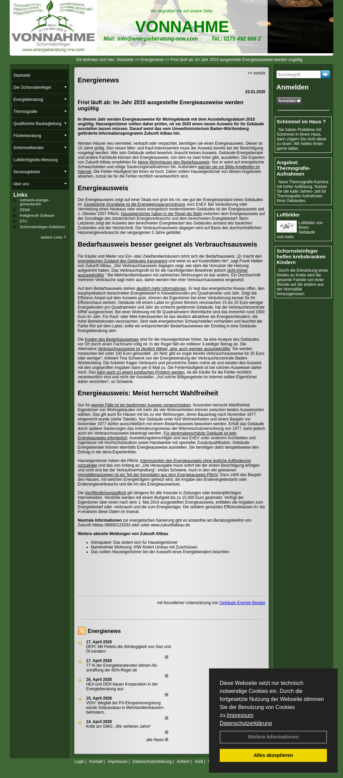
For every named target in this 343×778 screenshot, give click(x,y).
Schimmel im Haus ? (301, 121)
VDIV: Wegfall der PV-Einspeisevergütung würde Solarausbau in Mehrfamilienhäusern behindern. (124, 708)
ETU (23, 221)
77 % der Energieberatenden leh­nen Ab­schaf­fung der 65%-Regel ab (122, 667)
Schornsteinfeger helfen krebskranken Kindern (301, 256)
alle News (157, 739)
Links (20, 195)
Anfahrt (183, 761)
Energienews (104, 631)
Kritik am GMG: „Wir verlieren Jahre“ (118, 726)
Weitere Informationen (273, 736)
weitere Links (54, 237)
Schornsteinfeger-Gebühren (42, 227)
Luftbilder (288, 214)
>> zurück (256, 73)
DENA (25, 210)
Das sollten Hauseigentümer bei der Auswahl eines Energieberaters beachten (160, 551)
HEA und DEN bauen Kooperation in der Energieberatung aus (122, 686)
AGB (199, 761)
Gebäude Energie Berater (242, 602)
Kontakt (96, 761)
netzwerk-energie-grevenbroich (34, 202)
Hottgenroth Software (37, 215)
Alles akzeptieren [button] (273, 755)
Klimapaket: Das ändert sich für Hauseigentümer (134, 542)
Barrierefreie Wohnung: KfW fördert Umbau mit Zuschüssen (144, 547)
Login (79, 761)
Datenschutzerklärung (246, 723)
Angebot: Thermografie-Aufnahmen (294, 168)
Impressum (240, 715)
